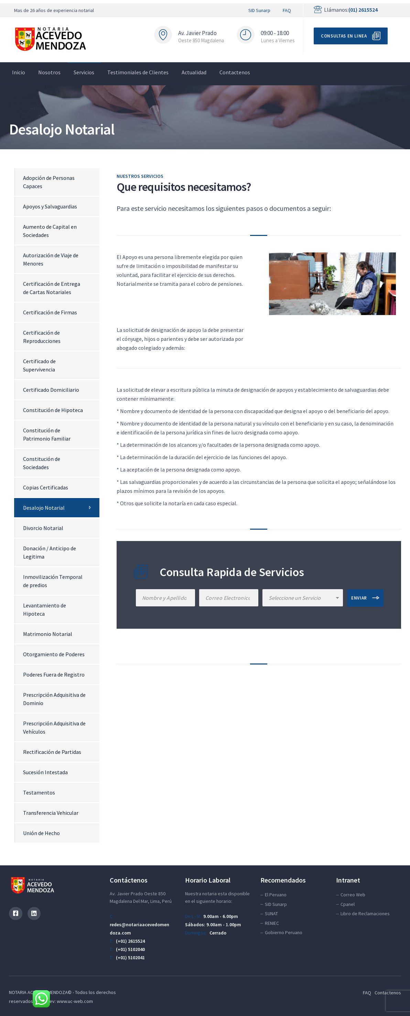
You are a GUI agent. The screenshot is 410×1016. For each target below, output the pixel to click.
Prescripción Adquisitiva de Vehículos (54, 727)
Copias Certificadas (45, 487)
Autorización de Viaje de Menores (50, 259)
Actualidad (194, 72)
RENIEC (272, 923)
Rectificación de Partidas (52, 751)
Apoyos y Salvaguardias (50, 206)
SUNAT (271, 913)
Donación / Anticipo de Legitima (49, 552)
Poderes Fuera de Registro (54, 674)
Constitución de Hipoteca (53, 410)
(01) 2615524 (363, 9)
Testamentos (39, 792)
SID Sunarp (259, 10)
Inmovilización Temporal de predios (53, 580)
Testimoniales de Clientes (138, 72)
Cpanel (348, 904)
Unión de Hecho (41, 833)
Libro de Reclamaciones (365, 913)
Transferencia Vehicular (50, 812)
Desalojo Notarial (44, 507)
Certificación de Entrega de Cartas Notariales (51, 287)
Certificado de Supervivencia (39, 365)
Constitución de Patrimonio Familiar (47, 434)
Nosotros (49, 72)
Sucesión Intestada (45, 772)
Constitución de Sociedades (41, 463)
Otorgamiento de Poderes (54, 654)
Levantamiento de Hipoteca (44, 609)
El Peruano (276, 894)
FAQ (287, 10)
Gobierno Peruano (283, 932)
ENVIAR (359, 598)
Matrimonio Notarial (47, 633)
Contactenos (234, 72)
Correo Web (353, 894)
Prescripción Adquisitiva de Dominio (54, 698)
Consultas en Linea (344, 36)
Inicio (18, 72)
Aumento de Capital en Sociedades (50, 230)
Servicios (84, 72)
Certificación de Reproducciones (42, 336)
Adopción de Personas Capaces (49, 182)
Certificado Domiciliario (51, 389)
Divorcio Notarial (43, 528)
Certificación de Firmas (50, 312)
